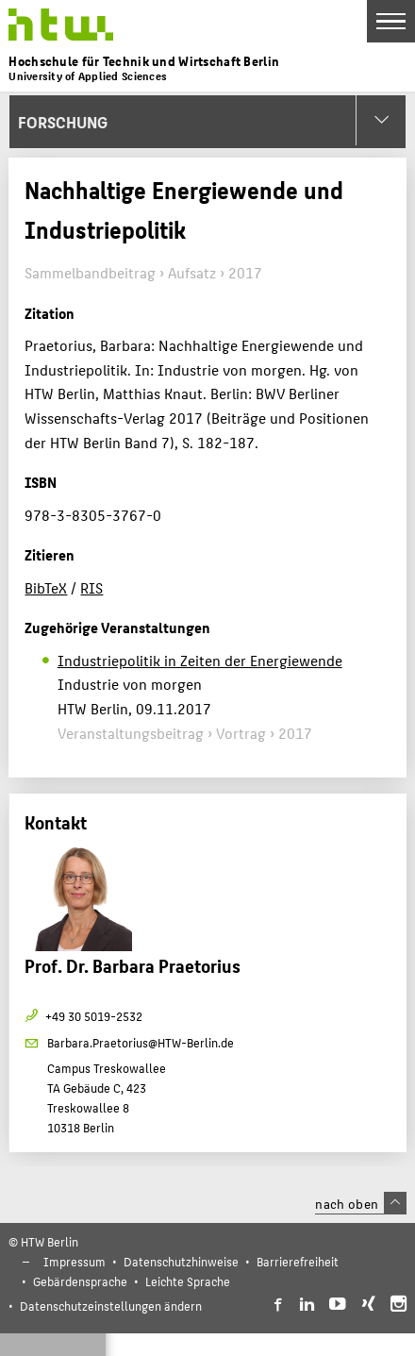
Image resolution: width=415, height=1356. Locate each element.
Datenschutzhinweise (181, 1261)
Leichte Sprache (187, 1281)
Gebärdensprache (80, 1281)
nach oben (360, 1203)
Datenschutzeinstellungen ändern (111, 1305)
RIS (91, 587)
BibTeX (46, 587)
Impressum (74, 1261)
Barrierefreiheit (298, 1261)
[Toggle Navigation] (391, 21)
